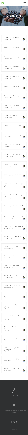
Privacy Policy (14, 427)
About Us (9, 427)
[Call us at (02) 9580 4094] (14, 389)
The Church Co (14, 429)
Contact (19, 427)
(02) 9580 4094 (14, 395)
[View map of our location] (14, 405)
